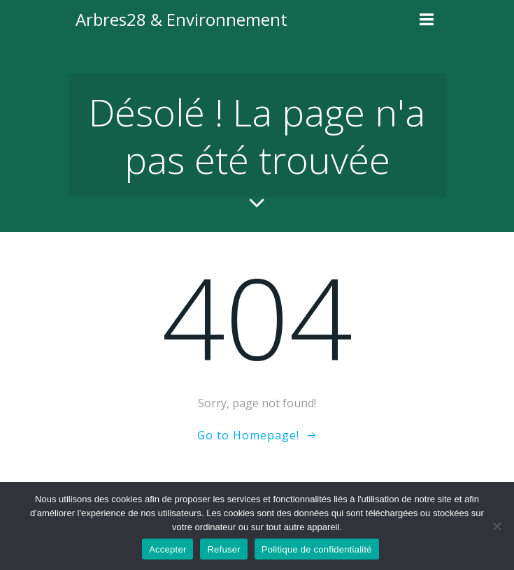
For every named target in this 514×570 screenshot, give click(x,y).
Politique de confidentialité (317, 549)
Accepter (167, 549)
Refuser (223, 549)
